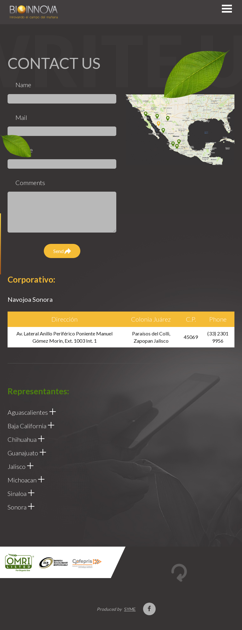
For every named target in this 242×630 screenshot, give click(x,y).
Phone (24, 150)
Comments (30, 182)
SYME (130, 609)
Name (23, 84)
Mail (21, 117)
